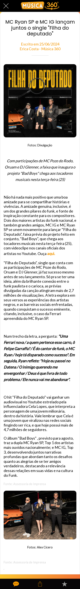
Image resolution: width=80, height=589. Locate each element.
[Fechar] (6, 6)
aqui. (51, 253)
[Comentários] (15, 584)
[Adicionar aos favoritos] (64, 584)
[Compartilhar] (40, 584)
